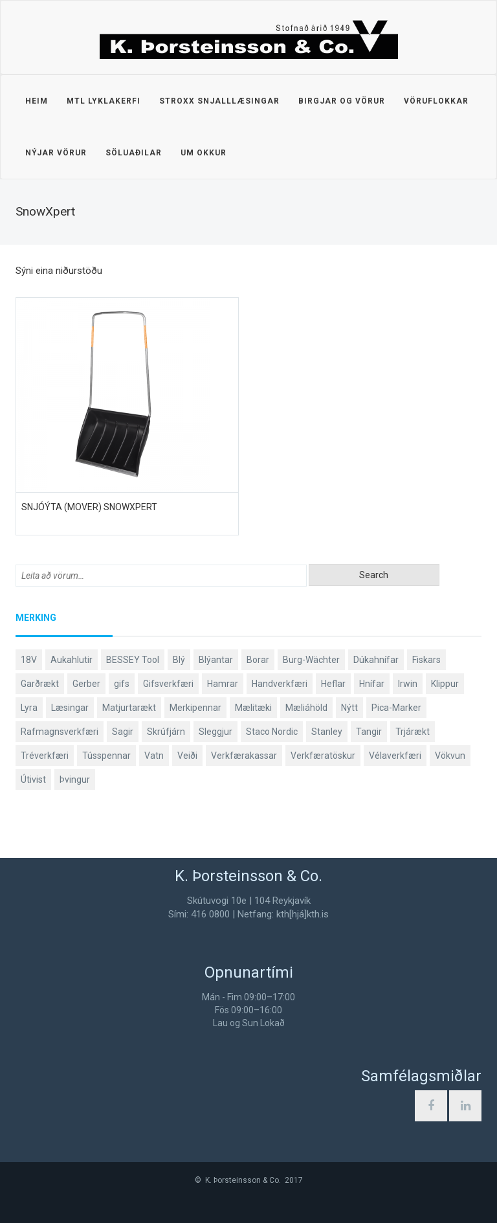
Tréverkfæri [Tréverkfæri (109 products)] (45, 755)
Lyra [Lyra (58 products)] (29, 707)
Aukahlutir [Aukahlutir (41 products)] (71, 660)
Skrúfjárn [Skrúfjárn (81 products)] (166, 731)
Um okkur (203, 152)
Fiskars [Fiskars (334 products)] (426, 660)
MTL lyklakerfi (103, 101)
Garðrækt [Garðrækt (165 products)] (40, 684)
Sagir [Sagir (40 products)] (122, 731)
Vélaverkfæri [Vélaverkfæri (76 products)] (395, 755)
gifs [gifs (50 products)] (121, 684)
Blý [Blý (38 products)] (179, 660)
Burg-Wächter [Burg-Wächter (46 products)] (311, 660)
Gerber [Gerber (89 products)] (86, 684)
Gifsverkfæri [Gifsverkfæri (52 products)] (168, 684)
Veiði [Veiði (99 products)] (187, 755)
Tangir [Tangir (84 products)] (369, 731)
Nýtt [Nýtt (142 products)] (349, 707)
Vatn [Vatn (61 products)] (154, 755)
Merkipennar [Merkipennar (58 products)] (195, 707)
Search (373, 575)
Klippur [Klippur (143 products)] (445, 684)
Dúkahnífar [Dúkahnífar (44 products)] (376, 660)
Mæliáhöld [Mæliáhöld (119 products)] (306, 707)
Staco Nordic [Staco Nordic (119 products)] (272, 731)
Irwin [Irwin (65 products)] (407, 684)
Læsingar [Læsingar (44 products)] (70, 707)
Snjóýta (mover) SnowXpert (89, 507)
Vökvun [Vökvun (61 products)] (450, 755)
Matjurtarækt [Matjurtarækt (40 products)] (129, 707)
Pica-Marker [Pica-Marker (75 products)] (396, 707)
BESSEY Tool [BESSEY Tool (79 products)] (132, 660)
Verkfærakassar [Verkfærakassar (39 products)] (244, 755)
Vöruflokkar (436, 101)
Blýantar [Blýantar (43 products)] (216, 660)
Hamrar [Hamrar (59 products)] (222, 684)
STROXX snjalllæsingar (219, 101)
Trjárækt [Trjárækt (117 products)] (412, 731)
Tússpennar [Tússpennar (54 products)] (106, 755)
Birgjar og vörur (341, 101)
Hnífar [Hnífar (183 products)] (371, 684)
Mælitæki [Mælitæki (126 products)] (253, 707)
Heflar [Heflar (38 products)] (333, 684)
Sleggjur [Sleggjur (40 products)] (215, 731)
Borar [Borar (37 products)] (258, 660)
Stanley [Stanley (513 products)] (326, 731)
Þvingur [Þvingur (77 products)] (75, 779)
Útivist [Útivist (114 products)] (33, 779)
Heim (36, 101)
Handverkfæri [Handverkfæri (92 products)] (279, 684)
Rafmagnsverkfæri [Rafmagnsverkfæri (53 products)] (59, 731)
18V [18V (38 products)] (29, 660)
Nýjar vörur (56, 152)
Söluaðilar (133, 152)
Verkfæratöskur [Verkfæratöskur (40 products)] (323, 755)
